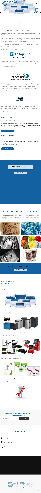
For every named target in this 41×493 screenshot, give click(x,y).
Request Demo (8, 130)
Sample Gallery (20, 269)
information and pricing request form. (9, 144)
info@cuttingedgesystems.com (10, 447)
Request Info (7, 148)
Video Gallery (20, 172)
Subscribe (24, 418)
